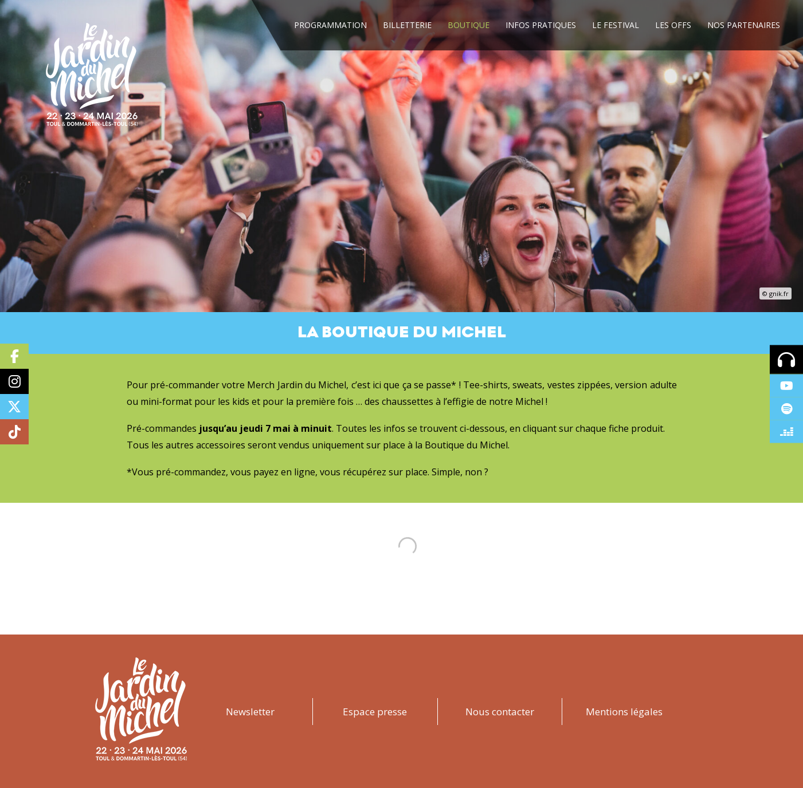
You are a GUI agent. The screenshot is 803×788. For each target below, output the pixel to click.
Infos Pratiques (541, 24)
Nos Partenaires (743, 24)
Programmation (330, 24)
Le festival (615, 24)
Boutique (468, 24)
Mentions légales (624, 711)
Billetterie (407, 24)
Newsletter (250, 711)
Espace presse (375, 711)
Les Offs (673, 24)
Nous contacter (499, 711)
